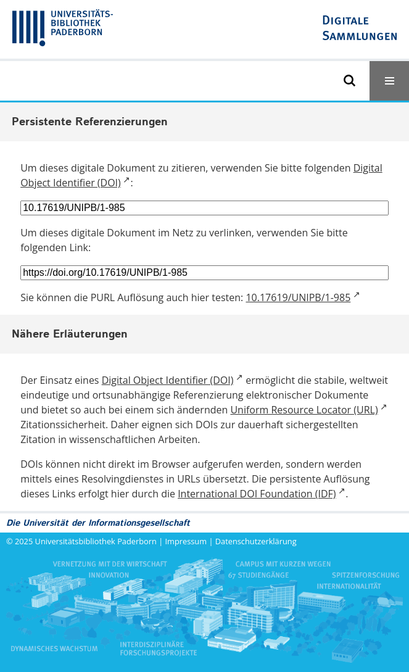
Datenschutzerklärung (256, 541)
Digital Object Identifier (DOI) (168, 380)
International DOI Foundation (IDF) (257, 493)
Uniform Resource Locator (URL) (304, 410)
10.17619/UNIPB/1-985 (298, 297)
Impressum (186, 541)
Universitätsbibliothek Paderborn (96, 541)
